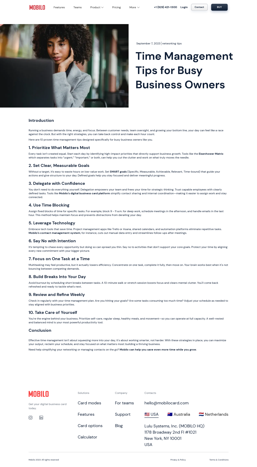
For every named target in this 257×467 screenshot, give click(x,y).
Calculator (87, 437)
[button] (97, 7)
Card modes (89, 403)
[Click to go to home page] (39, 394)
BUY (219, 7)
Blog (119, 425)
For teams (124, 403)
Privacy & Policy (178, 459)
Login (184, 7)
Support (122, 414)
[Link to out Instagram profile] (30, 418)
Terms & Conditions (219, 459)
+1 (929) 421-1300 (165, 7)
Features (59, 7)
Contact (199, 7)
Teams (77, 7)
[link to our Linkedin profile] (41, 418)
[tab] (151, 414)
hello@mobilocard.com (166, 403)
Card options (90, 425)
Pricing (116, 7)
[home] (37, 7)
